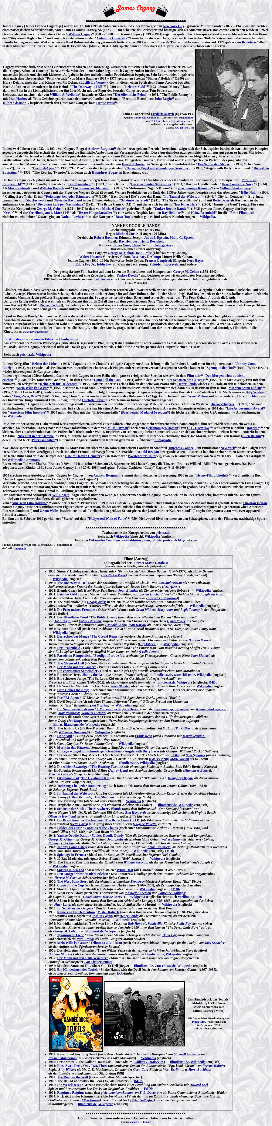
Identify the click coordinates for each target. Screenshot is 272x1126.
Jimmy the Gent (94, 674)
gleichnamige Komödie (194, 188)
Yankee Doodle (127, 275)
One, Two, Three (95, 1065)
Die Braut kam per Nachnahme (60, 204)
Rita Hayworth (35, 200)
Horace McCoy (65, 877)
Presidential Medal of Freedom (144, 412)
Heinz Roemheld (203, 212)
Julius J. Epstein (156, 237)
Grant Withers (146, 609)
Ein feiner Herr (186, 204)
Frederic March (162, 114)
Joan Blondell (128, 590)
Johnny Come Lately (72, 847)
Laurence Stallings (171, 893)
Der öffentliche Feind (130, 94)
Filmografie (162, 440)
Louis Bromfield (158, 847)
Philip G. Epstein (182, 237)
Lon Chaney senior (97, 962)
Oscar (8, 212)
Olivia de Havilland (68, 200)
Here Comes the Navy (237, 184)
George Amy (164, 245)
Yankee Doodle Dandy (170, 208)
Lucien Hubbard (151, 594)
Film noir (194, 375)
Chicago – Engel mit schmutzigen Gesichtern (157, 168)
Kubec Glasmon (14, 103)
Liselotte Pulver (93, 400)
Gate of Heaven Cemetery (83, 456)
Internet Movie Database (150, 563)
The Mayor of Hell (70, 663)
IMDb (212, 682)
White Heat (124, 870)
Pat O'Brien (99, 705)
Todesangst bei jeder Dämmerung (69, 196)
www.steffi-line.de (140, 1121)
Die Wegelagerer (223, 404)
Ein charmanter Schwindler (151, 184)
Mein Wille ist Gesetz (32, 388)
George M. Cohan (121, 253)
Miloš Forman (117, 428)
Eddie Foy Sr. (106, 264)
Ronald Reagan (147, 452)
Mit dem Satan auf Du (245, 388)
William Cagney (80, 34)
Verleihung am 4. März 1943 (49, 212)
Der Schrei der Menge (214, 164)
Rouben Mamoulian (62, 1058)
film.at (57, 724)
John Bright (163, 98)
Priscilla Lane (58, 774)
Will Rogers (60, 495)
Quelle (9, 548)
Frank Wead (143, 736)
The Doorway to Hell (87, 86)
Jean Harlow (18, 98)
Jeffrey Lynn (118, 770)
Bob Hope (135, 923)
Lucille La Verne (92, 82)
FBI (123, 697)
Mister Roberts (108, 912)
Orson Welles (49, 510)
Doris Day (169, 935)
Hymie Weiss (105, 103)
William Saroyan (135, 862)
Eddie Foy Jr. (85, 264)
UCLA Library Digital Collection (171, 121)
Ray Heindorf (172, 212)
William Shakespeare (235, 188)
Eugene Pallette (145, 824)
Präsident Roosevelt (164, 264)
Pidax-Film (198, 1021)
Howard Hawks (133, 164)
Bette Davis (221, 200)
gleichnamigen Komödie (172, 709)
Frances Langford (158, 260)
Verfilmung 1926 (190, 897)
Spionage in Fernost (71, 854)
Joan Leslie (143, 253)
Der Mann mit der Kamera (76, 667)
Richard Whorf (51, 305)
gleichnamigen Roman (162, 428)
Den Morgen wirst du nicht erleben (82, 874)
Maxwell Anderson (138, 893)
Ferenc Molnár (197, 396)
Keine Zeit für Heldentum (59, 384)
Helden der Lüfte (44, 363)
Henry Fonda (187, 384)
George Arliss (96, 602)
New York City (173, 26)
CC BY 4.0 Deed (184, 127)
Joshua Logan (102, 916)
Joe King (74, 720)
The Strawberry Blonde (104, 809)
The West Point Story (72, 881)
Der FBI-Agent (44, 168)
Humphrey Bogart (105, 172)
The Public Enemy (104, 617)
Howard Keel (199, 1085)
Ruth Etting (84, 939)
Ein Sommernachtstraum (91, 188)
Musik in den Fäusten (73, 747)
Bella (175, 755)
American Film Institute (27, 412)
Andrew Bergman (101, 148)
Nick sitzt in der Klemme (35, 436)
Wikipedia (207, 216)
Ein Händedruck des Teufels (77, 969)
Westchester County (143, 456)
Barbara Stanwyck (61, 954)
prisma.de (27, 354)
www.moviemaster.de (35, 331)
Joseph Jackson (211, 594)
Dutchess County (181, 448)
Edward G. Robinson (162, 598)
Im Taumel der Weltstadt (182, 196)
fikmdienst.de (74, 724)
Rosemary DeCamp (146, 256)
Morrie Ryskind (193, 736)
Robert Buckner (105, 237)
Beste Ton (123, 216)
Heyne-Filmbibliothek (212, 475)
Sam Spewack (195, 755)
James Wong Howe (126, 245)
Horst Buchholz (248, 396)
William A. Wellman (64, 94)
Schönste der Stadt (134, 200)
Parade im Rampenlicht (74, 655)
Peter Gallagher (43, 440)
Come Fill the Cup (107, 380)
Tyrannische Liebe (70, 935)
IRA (120, 973)
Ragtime (253, 428)
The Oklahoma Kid (95, 778)
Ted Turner (102, 279)
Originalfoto (186, 117)
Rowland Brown (169, 583)
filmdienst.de (68, 339)
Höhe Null (248, 192)
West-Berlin (171, 1069)
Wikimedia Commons (146, 117)
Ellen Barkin (251, 436)
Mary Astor (165, 609)
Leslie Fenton (149, 652)
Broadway (249, 42)
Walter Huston (90, 256)
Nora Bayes (195, 260)
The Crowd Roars (105, 636)
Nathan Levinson (73, 216)
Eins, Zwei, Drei (25, 396)
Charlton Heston (255, 503)
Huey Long (62, 904)
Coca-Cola (140, 1069)
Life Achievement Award (245, 408)
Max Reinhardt (19, 188)
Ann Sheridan (104, 797)
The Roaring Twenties (107, 766)
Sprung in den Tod (220, 368)
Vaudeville (155, 923)
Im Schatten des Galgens (186, 380)
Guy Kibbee (147, 644)
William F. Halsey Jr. (149, 1062)
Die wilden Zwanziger (73, 766)
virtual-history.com (136, 540)
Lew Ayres (170, 586)
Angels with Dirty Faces (142, 751)
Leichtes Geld (135, 86)
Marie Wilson (179, 759)
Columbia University (112, 38)
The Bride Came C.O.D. (122, 820)
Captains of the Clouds (101, 828)
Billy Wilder (254, 392)
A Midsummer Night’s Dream (117, 709)
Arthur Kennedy (79, 797)
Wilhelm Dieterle (52, 188)
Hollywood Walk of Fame (107, 518)
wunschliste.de (184, 674)
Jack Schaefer (215, 943)
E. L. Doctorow (198, 428)
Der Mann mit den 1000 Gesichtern (82, 958)
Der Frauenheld (79, 184)
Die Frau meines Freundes (76, 609)
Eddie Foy (183, 923)
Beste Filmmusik (242, 212)
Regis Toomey (190, 609)
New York (228, 448)
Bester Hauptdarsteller (95, 212)
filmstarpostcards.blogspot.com (174, 540)
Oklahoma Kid (68, 778)
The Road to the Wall (72, 1077)
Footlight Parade (106, 655)
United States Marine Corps (102, 897)
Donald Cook (115, 625)
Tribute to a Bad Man (106, 943)
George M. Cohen (49, 208)
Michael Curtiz (113, 208)
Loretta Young (200, 640)
